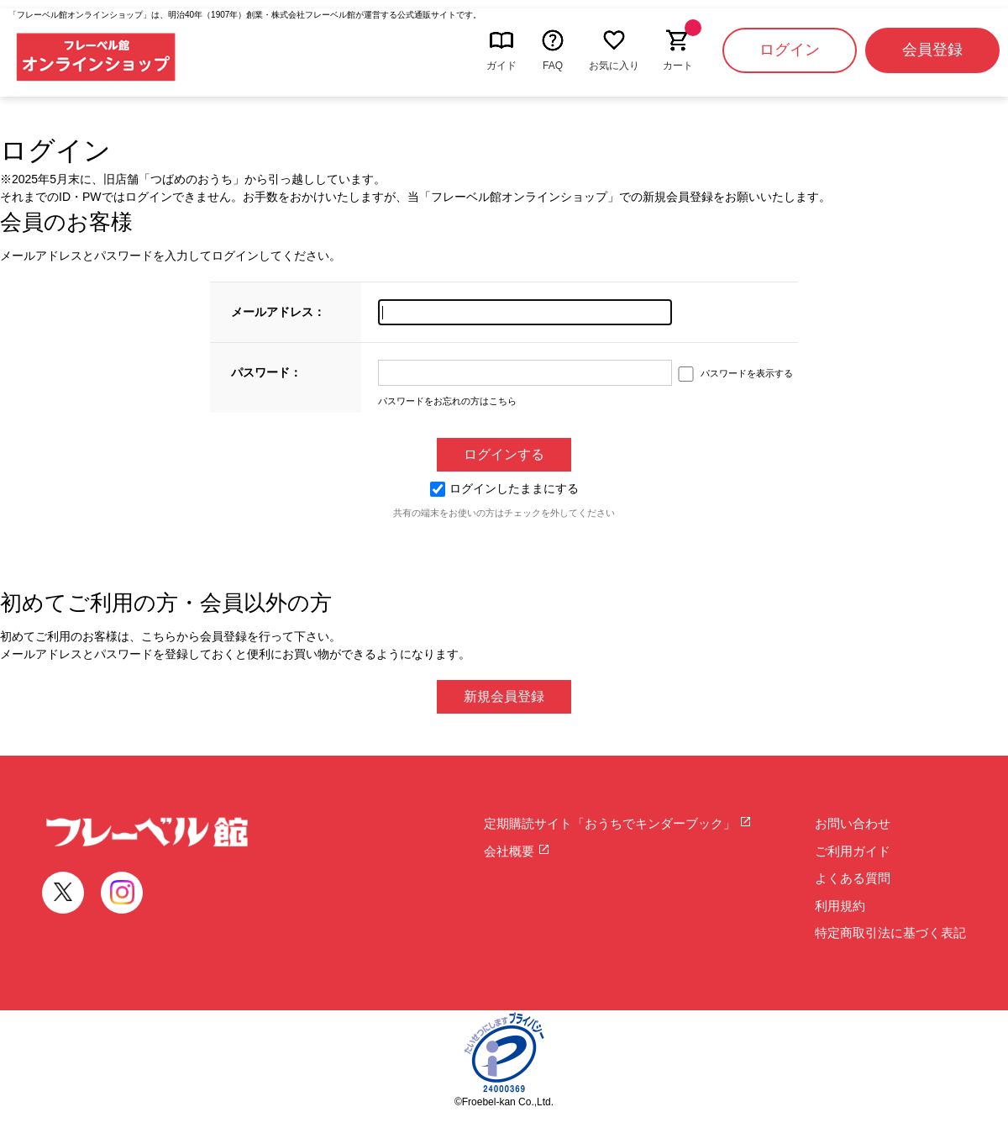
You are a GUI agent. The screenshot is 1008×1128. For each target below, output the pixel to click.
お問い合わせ (852, 823)
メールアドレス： (278, 312)
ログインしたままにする (504, 488)
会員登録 (932, 49)
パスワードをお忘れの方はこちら (447, 401)
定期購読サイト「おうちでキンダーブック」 (618, 823)
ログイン (789, 49)
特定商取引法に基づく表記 (890, 932)
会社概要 (517, 851)
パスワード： (266, 372)
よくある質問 (852, 878)
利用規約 (840, 906)
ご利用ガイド (852, 851)
